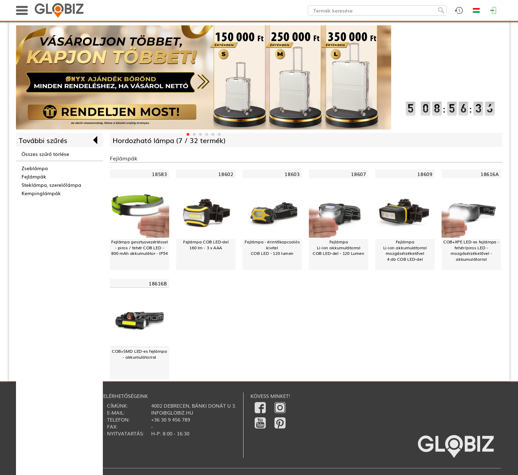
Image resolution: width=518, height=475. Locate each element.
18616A (489, 174)
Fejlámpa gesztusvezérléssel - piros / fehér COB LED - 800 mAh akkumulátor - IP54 (139, 247)
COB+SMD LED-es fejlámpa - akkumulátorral (139, 354)
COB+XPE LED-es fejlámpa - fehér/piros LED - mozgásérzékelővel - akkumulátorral (471, 250)
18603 (292, 174)
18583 (159, 174)
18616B (158, 283)
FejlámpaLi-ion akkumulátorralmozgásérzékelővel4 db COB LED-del (405, 250)
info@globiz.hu (172, 412)
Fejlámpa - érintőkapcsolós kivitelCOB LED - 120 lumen (272, 247)
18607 (358, 174)
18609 (424, 174)
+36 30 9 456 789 (170, 419)
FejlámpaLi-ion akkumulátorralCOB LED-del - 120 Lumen (338, 247)
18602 (225, 174)
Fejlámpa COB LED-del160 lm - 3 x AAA (206, 244)
